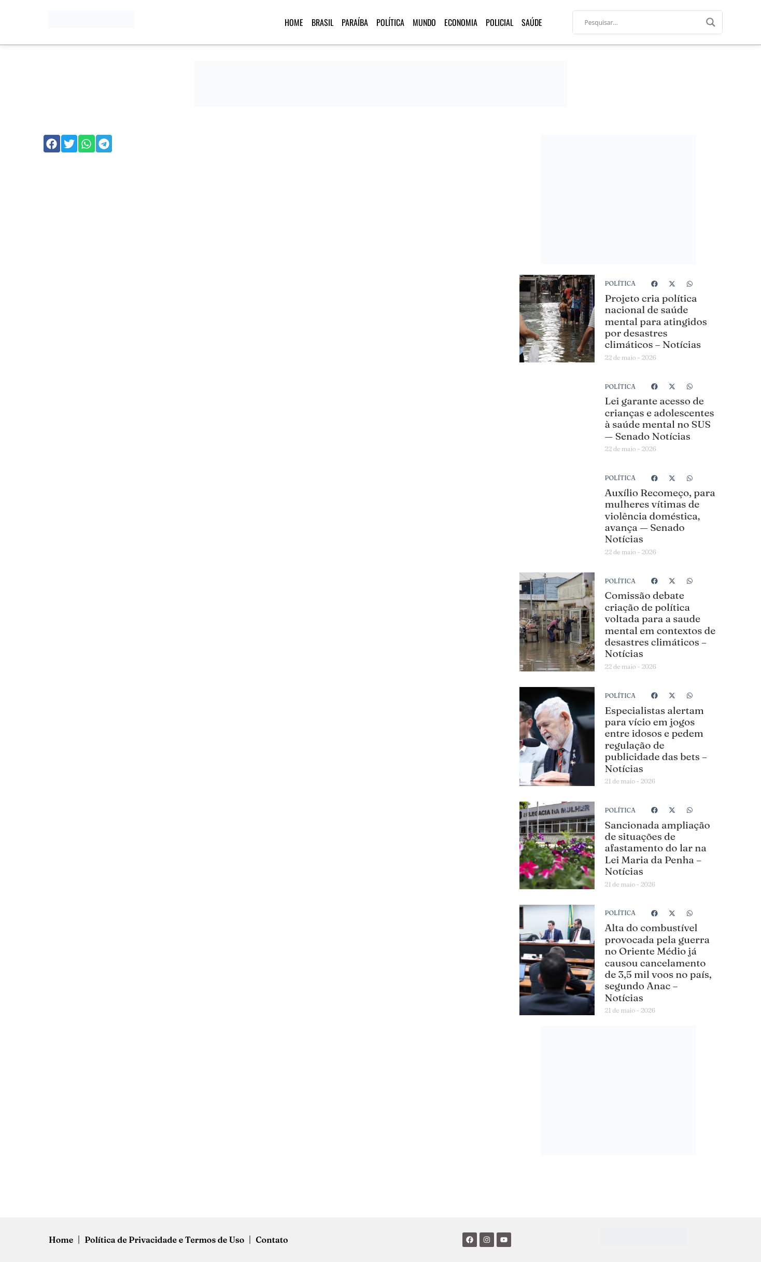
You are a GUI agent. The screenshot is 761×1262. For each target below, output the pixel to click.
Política (390, 22)
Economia (460, 22)
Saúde (532, 22)
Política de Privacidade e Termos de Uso (164, 1240)
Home (294, 22)
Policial (499, 22)
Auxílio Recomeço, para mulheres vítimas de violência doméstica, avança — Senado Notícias (660, 515)
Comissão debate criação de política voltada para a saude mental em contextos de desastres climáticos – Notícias (660, 624)
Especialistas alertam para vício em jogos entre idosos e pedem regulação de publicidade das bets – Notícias (656, 739)
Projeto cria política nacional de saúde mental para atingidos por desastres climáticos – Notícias (656, 321)
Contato (272, 1240)
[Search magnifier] (710, 22)
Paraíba (355, 22)
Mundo (424, 22)
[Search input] (643, 22)
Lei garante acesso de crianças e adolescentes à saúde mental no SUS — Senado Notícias (659, 418)
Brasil (322, 22)
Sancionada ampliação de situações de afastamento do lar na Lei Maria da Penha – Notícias (657, 848)
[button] (52, 143)
